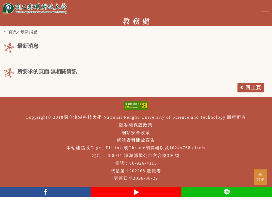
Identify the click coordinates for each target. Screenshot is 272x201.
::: (5, 31)
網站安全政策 (136, 132)
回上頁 (253, 87)
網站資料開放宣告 (136, 140)
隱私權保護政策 (136, 125)
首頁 (12, 31)
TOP (260, 179)
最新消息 (28, 31)
